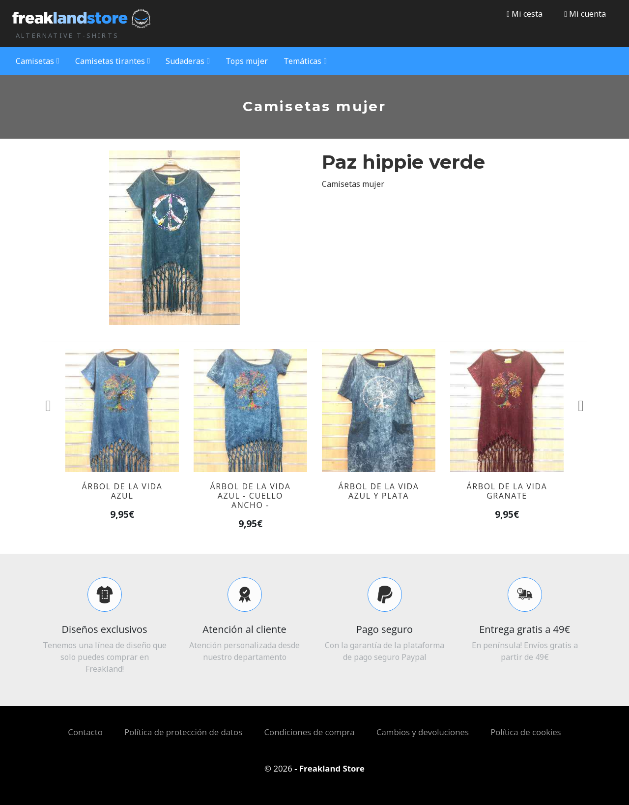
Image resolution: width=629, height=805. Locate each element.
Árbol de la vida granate (507, 491)
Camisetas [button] (37, 61)
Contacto (85, 732)
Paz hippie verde (403, 162)
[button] (585, 14)
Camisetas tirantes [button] (112, 61)
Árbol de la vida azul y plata (379, 491)
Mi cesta (525, 13)
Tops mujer (247, 61)
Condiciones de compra (309, 732)
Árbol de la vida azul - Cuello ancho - (250, 495)
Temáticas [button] (305, 61)
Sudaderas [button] (188, 61)
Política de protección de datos (183, 732)
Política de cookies (525, 732)
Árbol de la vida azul (122, 491)
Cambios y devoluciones (422, 732)
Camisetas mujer (353, 184)
